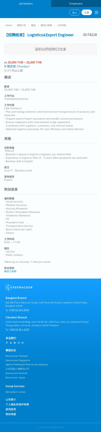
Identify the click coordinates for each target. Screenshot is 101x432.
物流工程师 (46, 25)
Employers (76, 3)
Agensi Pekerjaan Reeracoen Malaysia (27, 364)
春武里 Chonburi (18, 67)
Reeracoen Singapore (18, 360)
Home (9, 25)
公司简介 (11, 399)
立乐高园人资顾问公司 (17, 368)
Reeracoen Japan (15, 377)
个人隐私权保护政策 (17, 404)
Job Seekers (25, 3)
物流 (33, 25)
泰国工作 (21, 25)
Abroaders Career (16, 392)
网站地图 (11, 414)
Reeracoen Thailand (17, 355)
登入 (74, 12)
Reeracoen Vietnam (17, 373)
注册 (86, 12)
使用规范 (11, 409)
